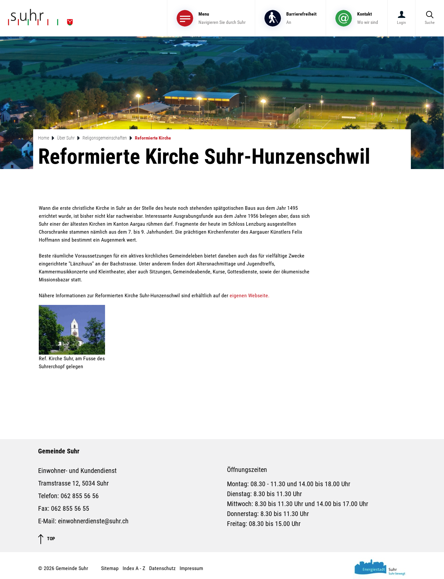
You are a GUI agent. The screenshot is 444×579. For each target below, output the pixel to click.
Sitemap (110, 568)
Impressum (191, 568)
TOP (46, 539)
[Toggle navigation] (211, 18)
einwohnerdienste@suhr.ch (93, 521)
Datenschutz (162, 568)
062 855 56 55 (70, 508)
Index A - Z (134, 568)
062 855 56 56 (80, 496)
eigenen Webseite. (253, 295)
